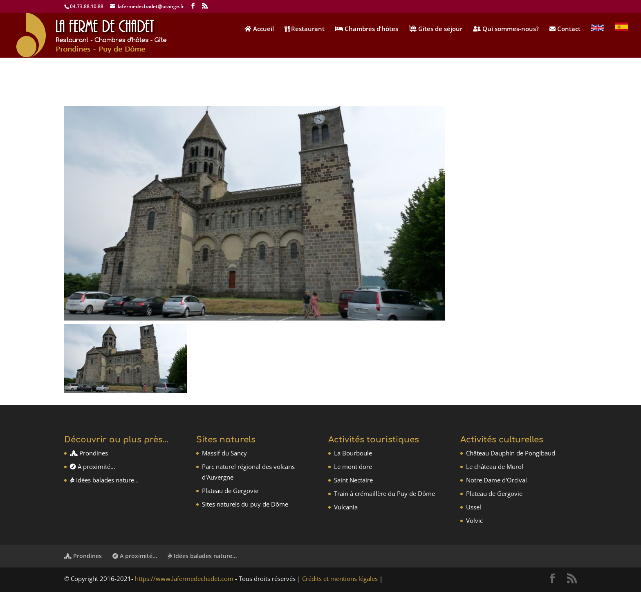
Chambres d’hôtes (366, 29)
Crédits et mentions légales (340, 578)
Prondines (89, 453)
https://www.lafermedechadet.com (184, 578)
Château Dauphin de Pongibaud (510, 453)
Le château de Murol (494, 466)
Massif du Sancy (224, 453)
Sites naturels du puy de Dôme (245, 504)
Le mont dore (353, 466)
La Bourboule (353, 453)
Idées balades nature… (104, 480)
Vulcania (346, 507)
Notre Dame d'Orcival (496, 480)
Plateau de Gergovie (230, 491)
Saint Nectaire (353, 480)
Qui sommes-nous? (506, 29)
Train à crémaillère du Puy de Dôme (384, 493)
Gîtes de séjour (435, 29)
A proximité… (92, 466)
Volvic (474, 520)
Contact (564, 29)
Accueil (259, 29)
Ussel (473, 507)
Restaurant (305, 29)
